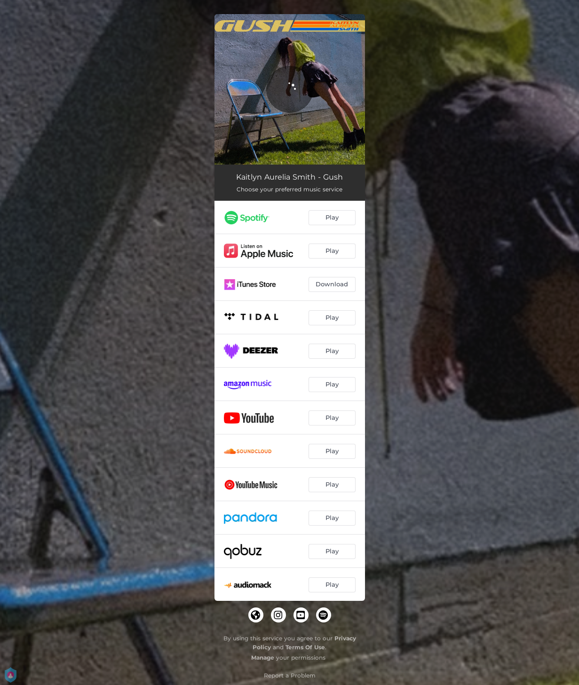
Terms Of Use (305, 647)
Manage (262, 657)
